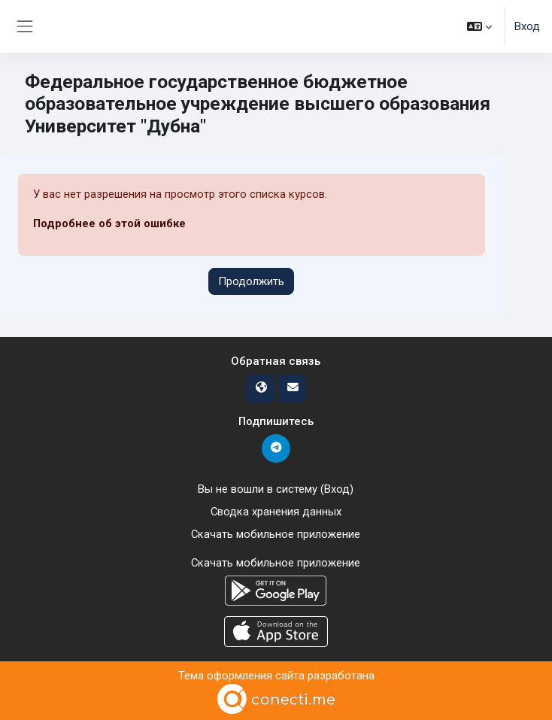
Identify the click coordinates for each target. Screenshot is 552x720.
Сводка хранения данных (276, 511)
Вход (527, 26)
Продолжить (251, 281)
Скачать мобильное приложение (275, 534)
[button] (479, 26)
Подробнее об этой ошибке (109, 223)
